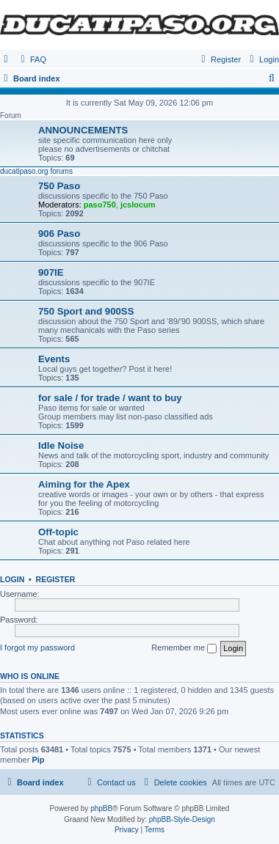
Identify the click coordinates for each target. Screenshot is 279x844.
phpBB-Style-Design (182, 819)
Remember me (184, 648)
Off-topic (58, 531)
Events (54, 358)
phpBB (101, 808)
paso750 (100, 204)
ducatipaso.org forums (36, 171)
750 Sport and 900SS (86, 311)
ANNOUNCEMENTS (83, 130)
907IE (50, 272)
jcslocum (138, 204)
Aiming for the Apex (84, 484)
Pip (38, 759)
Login (12, 579)
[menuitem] (31, 59)
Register (56, 579)
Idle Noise (61, 445)
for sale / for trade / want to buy (110, 397)
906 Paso (59, 233)
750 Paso (59, 185)
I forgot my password (37, 647)
